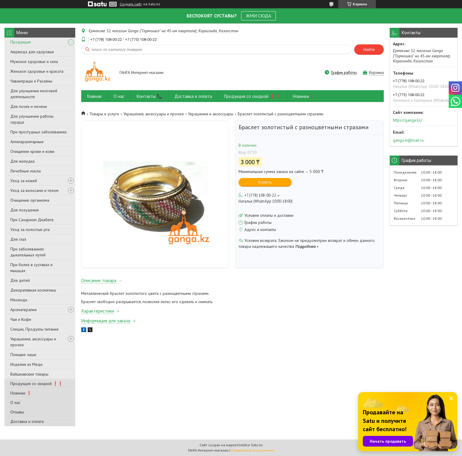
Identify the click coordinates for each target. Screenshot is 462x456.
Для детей (20, 280)
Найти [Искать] (369, 49)
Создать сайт (131, 4)
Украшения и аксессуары (210, 114)
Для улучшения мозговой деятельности (33, 93)
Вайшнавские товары (29, 374)
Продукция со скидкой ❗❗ (36, 383)
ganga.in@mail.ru (408, 140)
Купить (265, 182)
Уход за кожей (23, 180)
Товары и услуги (104, 114)
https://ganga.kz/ (407, 120)
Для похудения (24, 210)
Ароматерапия (23, 309)
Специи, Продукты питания (34, 329)
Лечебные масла (25, 171)
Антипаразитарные (27, 141)
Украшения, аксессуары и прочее (33, 341)
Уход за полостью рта (30, 229)
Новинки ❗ (21, 393)
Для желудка (22, 161)
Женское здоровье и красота (36, 71)
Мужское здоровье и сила (34, 61)
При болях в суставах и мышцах (31, 267)
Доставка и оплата (27, 421)
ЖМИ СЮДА (258, 16)
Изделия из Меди (26, 364)
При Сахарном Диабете (32, 219)
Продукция (20, 42)
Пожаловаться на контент (252, 450)
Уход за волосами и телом (34, 190)
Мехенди (18, 300)
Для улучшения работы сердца (31, 119)
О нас (15, 402)
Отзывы (17, 412)
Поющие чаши (23, 354)
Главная (94, 96)
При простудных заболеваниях (38, 132)
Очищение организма (29, 200)
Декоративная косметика (33, 290)
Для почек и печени (28, 106)
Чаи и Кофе (20, 319)
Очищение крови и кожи (32, 151)
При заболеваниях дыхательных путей (27, 252)
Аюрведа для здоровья (32, 51)
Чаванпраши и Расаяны (31, 81)
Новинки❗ (304, 96)
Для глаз (18, 239)
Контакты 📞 (149, 96)
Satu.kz (257, 445)
